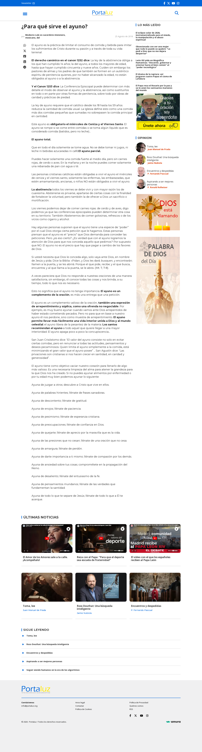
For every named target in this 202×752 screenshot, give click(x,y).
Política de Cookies (83, 708)
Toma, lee (152, 146)
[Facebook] (165, 3)
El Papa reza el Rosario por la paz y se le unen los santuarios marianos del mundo (154, 88)
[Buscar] (176, 13)
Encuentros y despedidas (160, 170)
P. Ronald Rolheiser (157, 187)
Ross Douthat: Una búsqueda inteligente (163, 159)
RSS (131, 708)
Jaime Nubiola (155, 163)
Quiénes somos (136, 705)
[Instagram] (179, 3)
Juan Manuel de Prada (159, 149)
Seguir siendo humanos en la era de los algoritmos (53, 669)
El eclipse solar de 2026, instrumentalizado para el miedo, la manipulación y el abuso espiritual (153, 36)
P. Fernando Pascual (158, 173)
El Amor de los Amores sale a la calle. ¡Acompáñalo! (45, 558)
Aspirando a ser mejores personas (160, 183)
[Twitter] (169, 3)
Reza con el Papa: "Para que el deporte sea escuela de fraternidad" (100, 558)
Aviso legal (80, 702)
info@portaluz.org (29, 705)
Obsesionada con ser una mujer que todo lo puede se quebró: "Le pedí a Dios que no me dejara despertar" (153, 50)
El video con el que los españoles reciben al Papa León (150, 558)
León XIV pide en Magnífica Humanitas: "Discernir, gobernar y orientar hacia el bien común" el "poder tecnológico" (153, 64)
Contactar (79, 705)
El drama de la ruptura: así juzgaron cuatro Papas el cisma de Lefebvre (154, 76)
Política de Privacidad (139, 702)
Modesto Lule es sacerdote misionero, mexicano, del (45, 36)
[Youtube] (174, 3)
